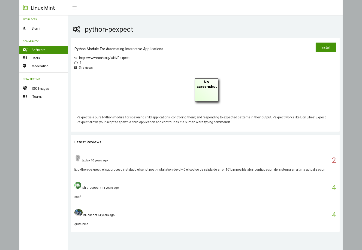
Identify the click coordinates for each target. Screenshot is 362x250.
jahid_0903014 (91, 187)
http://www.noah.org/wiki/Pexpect (104, 58)
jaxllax (86, 160)
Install (326, 47)
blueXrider (90, 215)
